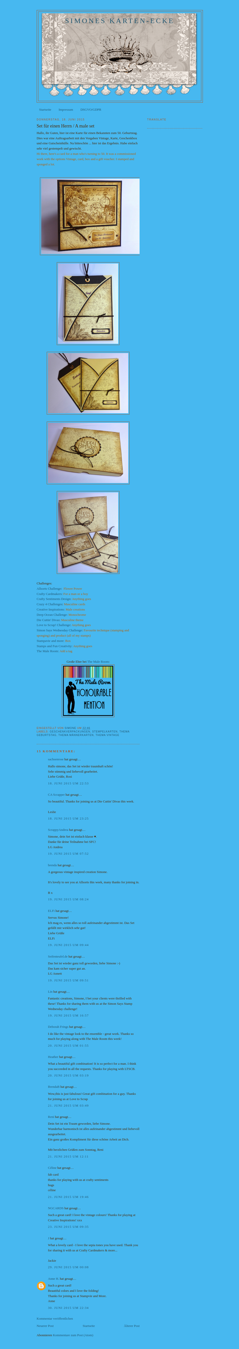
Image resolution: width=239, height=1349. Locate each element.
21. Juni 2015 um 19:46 (68, 1197)
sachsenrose (56, 759)
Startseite (45, 109)
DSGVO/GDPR (90, 109)
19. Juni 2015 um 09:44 (68, 945)
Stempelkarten (104, 731)
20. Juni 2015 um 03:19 (68, 1075)
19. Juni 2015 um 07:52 (68, 853)
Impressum (65, 109)
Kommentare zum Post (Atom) (73, 1335)
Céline (52, 1168)
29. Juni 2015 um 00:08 (68, 1267)
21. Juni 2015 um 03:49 (68, 1105)
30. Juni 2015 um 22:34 (68, 1308)
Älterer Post (132, 1326)
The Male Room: (48, 651)
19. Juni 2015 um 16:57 (68, 1015)
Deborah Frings (58, 1027)
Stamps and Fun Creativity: (55, 646)
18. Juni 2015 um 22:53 (68, 783)
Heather (53, 1057)
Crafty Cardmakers (49, 594)
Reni (51, 1117)
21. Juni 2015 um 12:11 (68, 1156)
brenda (52, 865)
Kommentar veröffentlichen (55, 1318)
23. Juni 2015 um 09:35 (68, 1227)
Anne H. (53, 1278)
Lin (50, 991)
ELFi (51, 911)
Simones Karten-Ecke (119, 21)
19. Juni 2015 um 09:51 (68, 980)
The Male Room (98, 661)
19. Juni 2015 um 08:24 (68, 899)
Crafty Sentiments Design (53, 599)
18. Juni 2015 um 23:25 (68, 818)
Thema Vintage (108, 735)
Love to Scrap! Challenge (53, 625)
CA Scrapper (56, 794)
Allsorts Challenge (49, 588)
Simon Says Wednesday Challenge (59, 630)
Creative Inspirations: (51, 609)
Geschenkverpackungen (70, 731)
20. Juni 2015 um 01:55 (68, 1045)
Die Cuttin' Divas (48, 620)
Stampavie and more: (50, 641)
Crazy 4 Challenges (49, 604)
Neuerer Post (45, 1326)
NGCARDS (56, 1208)
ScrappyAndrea (58, 830)
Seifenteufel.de (58, 956)
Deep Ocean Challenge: (52, 615)
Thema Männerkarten (76, 735)
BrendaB (53, 1087)
